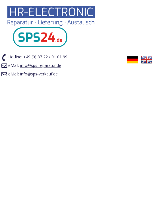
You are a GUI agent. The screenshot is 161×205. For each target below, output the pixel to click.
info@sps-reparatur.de (40, 65)
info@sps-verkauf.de (39, 74)
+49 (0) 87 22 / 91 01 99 (45, 57)
